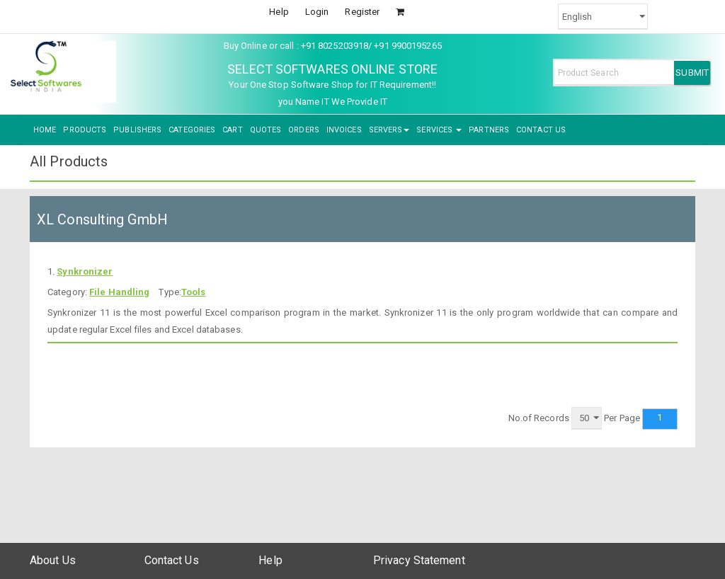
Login (317, 11)
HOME (44, 129)
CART (232, 129)
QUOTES (266, 129)
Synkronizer (85, 271)
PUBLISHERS (137, 129)
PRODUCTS (84, 129)
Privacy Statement (419, 560)
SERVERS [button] (389, 129)
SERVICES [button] (439, 129)
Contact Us (171, 560)
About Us (53, 560)
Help (278, 11)
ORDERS (303, 129)
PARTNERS (489, 129)
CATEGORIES (192, 129)
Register (362, 11)
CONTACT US (541, 129)
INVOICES (344, 129)
